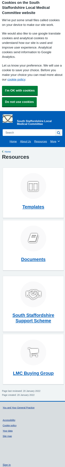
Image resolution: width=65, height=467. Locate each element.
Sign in (7, 464)
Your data (8, 431)
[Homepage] (32, 119)
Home (13, 141)
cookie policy (16, 79)
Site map (7, 436)
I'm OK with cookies (20, 90)
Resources (40, 141)
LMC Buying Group (33, 373)
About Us (25, 141)
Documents (33, 259)
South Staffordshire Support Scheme (33, 318)
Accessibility (9, 420)
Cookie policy (9, 425)
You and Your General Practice (19, 407)
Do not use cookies (19, 101)
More (55, 141)
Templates (33, 207)
